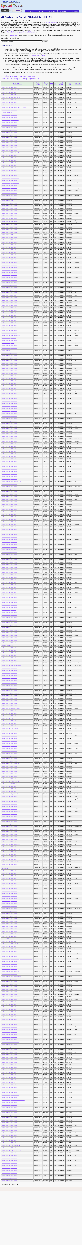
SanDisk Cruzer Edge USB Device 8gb (10, 630)
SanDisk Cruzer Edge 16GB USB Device (11, 708)
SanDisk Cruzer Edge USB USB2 (9, 94)
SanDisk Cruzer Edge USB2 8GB (9, 610)
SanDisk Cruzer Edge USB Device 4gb (10, 511)
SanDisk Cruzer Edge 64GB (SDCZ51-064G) (11, 1150)
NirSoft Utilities (73, 11)
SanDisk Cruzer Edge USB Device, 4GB (10, 178)
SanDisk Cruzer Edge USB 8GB (9, 295)
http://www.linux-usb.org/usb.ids (37, 55)
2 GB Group (13, 76)
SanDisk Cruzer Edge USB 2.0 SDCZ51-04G (11, 665)
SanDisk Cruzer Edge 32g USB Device (10, 793)
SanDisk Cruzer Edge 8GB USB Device (10, 728)
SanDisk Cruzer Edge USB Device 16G (10, 247)
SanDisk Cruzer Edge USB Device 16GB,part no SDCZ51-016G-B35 (17, 959)
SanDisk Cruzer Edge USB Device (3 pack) (11, 943)
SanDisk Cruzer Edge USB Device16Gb (10, 862)
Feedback (63, 11)
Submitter (78, 84)
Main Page (31, 11)
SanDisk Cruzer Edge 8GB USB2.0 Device (11, 1145)
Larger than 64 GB (33, 78)
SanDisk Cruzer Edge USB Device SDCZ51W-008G (13, 1100)
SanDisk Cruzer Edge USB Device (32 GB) (11, 481)
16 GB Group (5, 78)
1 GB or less (5, 76)
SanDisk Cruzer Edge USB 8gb (8, 343)
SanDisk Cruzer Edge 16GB (8, 234)
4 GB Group (22, 76)
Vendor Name (38, 83)
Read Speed (61, 83)
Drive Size (46, 83)
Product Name (17, 84)
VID (51, 84)
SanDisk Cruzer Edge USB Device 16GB (11, 335)
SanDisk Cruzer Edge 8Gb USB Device (10, 781)
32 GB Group (14, 78)
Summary (41, 11)
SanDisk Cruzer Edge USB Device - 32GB (11, 763)
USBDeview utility (51, 22)
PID (55, 84)
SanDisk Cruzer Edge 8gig (7, 200)
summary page (14, 35)
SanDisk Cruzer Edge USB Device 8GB (10, 1095)
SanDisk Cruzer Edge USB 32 (8, 1082)
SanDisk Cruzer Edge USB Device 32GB (11, 693)
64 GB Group (23, 78)
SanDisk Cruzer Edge (6, 350)
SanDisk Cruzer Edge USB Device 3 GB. (11, 844)
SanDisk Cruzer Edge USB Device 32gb (10, 120)
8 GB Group (31, 76)
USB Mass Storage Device (7, 112)
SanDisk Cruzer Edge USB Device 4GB (10, 152)
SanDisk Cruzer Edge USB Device (9, 87)
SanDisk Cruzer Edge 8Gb (7, 718)
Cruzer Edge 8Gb (5, 938)
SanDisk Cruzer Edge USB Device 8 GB (10, 1042)
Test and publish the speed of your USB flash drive (21, 32)
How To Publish (52, 11)
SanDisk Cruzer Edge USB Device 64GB (11, 89)
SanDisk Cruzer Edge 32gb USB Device (10, 183)
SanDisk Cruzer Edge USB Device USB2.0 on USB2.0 (14, 107)
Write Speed (69, 83)
